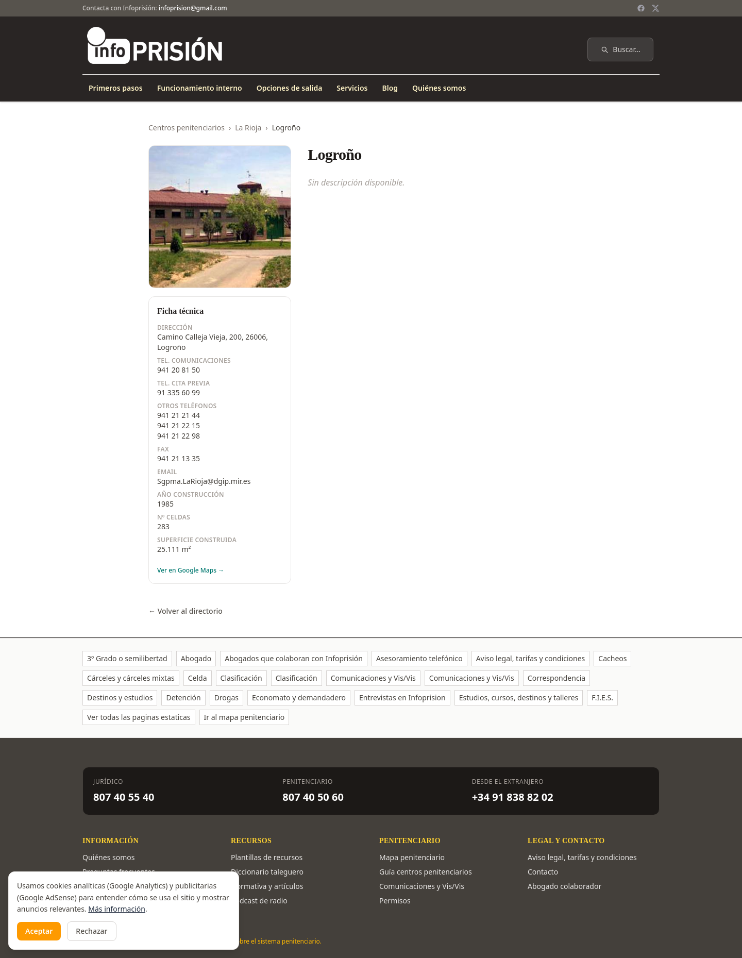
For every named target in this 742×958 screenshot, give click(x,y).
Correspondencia (556, 678)
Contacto (543, 872)
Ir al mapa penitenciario (244, 717)
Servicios (351, 88)
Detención (183, 697)
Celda (197, 678)
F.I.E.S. (602, 697)
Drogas (226, 697)
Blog (390, 88)
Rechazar (91, 931)
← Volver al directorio (185, 611)
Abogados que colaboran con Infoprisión (294, 658)
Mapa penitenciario (412, 857)
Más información (116, 909)
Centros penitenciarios (186, 127)
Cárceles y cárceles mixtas (131, 678)
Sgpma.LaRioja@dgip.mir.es (203, 481)
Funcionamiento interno (199, 88)
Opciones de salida (290, 88)
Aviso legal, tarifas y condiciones (530, 658)
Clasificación (241, 678)
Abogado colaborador (564, 886)
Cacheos (612, 658)
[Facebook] (641, 8)
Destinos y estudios (120, 697)
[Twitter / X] (655, 8)
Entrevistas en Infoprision (402, 697)
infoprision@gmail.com (193, 8)
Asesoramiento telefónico (419, 658)
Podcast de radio (259, 900)
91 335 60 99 (178, 392)
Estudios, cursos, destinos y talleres (519, 697)
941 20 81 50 (178, 370)
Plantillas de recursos (266, 857)
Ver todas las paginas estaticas (139, 717)
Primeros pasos (116, 88)
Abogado (196, 658)
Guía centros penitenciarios (425, 872)
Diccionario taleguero (267, 872)
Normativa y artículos (267, 886)
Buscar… (620, 49)
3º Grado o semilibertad (127, 658)
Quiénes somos (439, 88)
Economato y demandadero (299, 697)
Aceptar (39, 931)
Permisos (395, 900)
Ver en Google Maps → (190, 570)
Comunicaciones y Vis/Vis (373, 678)
